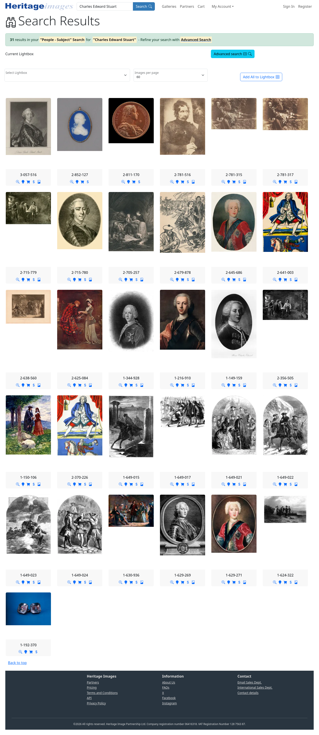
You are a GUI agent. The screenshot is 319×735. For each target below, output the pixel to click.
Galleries (169, 6)
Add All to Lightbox (261, 76)
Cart (201, 6)
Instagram (169, 703)
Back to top (17, 662)
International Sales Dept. (254, 687)
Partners (187, 6)
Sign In (289, 6)
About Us (168, 682)
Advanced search (233, 53)
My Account (221, 6)
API (89, 698)
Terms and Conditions (102, 693)
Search (144, 6)
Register (305, 6)
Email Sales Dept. (249, 682)
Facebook (169, 698)
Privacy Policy (96, 703)
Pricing (92, 687)
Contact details (248, 693)
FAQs (165, 687)
